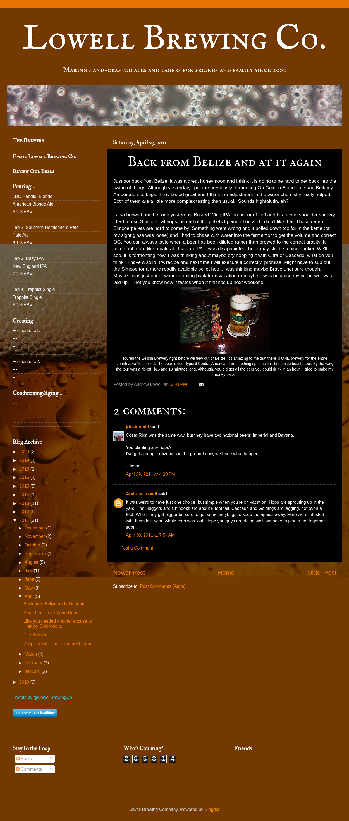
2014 (24, 494)
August (32, 562)
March (31, 654)
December (35, 528)
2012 (24, 511)
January (33, 671)
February (34, 662)
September (36, 553)
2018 (24, 469)
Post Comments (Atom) (163, 586)
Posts (24, 758)
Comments (29, 769)
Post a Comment (136, 548)
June (30, 579)
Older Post (321, 572)
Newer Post (129, 572)
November (35, 536)
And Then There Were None (50, 612)
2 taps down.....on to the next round (57, 643)
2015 (24, 486)
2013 (24, 503)
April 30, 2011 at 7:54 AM (150, 535)
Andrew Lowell (141, 493)
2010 (24, 682)
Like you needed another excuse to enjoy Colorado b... (57, 624)
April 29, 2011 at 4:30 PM (150, 474)
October (33, 545)
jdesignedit (137, 426)
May (29, 588)
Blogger (212, 809)
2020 (24, 451)
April (30, 596)
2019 (24, 460)
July (29, 570)
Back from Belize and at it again (54, 604)
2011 (24, 520)
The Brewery (28, 140)
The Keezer (34, 635)
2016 (24, 477)
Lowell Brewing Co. (174, 39)
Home (226, 572)
